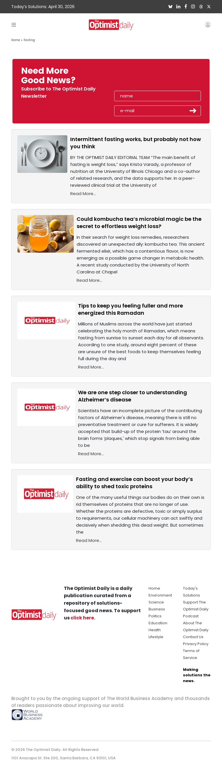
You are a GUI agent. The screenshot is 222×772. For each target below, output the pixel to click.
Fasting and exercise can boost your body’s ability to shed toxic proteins (134, 482)
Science (156, 602)
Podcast (191, 616)
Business (157, 609)
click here (82, 617)
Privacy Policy (195, 644)
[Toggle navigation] (13, 24)
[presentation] (148, 77)
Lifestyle (156, 637)
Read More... (83, 193)
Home (15, 40)
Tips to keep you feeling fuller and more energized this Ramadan (130, 309)
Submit (193, 110)
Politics (155, 616)
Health (155, 630)
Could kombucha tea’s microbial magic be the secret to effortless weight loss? (139, 222)
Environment (160, 595)
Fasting (29, 40)
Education (158, 623)
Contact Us (193, 637)
